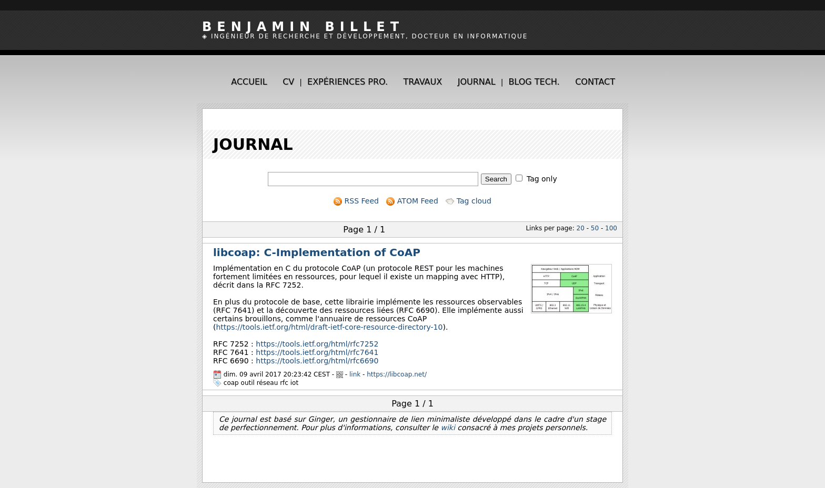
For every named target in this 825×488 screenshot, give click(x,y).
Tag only (542, 179)
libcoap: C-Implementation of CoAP (316, 252)
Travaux (423, 82)
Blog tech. (533, 82)
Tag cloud (468, 201)
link (354, 374)
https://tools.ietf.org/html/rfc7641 (317, 352)
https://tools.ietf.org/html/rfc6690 (317, 361)
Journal (477, 82)
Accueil (249, 82)
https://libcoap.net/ (397, 374)
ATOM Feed (412, 201)
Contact (595, 82)
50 (595, 228)
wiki (447, 427)
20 (581, 228)
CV (288, 82)
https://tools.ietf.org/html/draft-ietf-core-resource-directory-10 (329, 327)
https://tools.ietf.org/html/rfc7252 (317, 344)
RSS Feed (356, 201)
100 (611, 228)
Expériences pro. (347, 82)
